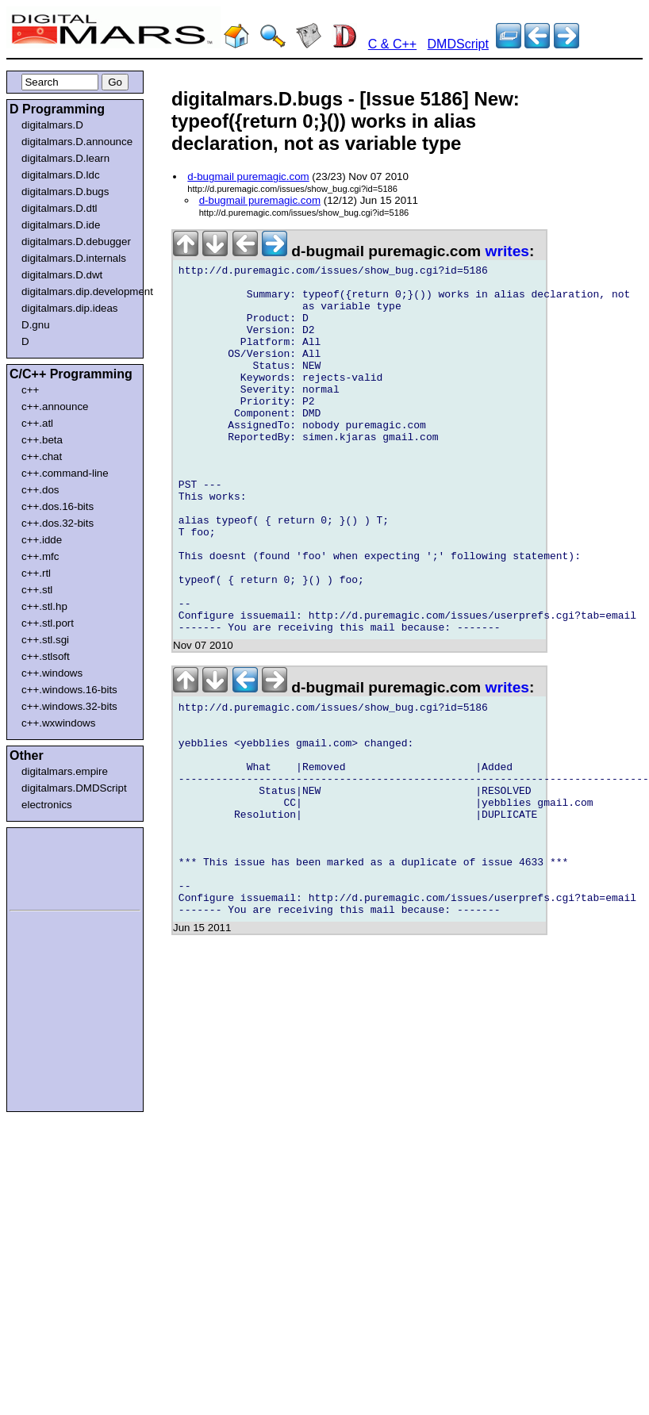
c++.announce (55, 406)
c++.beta (42, 440)
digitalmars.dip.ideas (69, 308)
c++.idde (41, 540)
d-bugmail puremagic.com (248, 176)
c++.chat (41, 456)
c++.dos (40, 490)
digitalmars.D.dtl (59, 208)
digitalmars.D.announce (76, 142)
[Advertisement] (57, 866)
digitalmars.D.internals (73, 258)
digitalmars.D (52, 125)
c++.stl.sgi (45, 640)
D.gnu (35, 325)
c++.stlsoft (45, 656)
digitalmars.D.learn (65, 158)
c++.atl (37, 423)
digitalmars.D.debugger (76, 241)
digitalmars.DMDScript (74, 788)
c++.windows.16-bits (69, 690)
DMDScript (458, 44)
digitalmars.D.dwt (61, 275)
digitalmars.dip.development (78, 291)
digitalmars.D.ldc (60, 175)
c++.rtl (36, 573)
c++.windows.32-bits (69, 706)
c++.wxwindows (58, 723)
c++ (30, 390)
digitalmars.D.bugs (65, 191)
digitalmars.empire (64, 771)
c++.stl (36, 590)
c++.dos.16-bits (57, 506)
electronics (46, 805)
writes (507, 251)
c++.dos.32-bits (57, 523)
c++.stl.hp (44, 606)
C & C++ (392, 44)
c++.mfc (40, 556)
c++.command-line (65, 473)
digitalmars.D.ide (60, 225)
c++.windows (52, 673)
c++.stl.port (47, 623)
